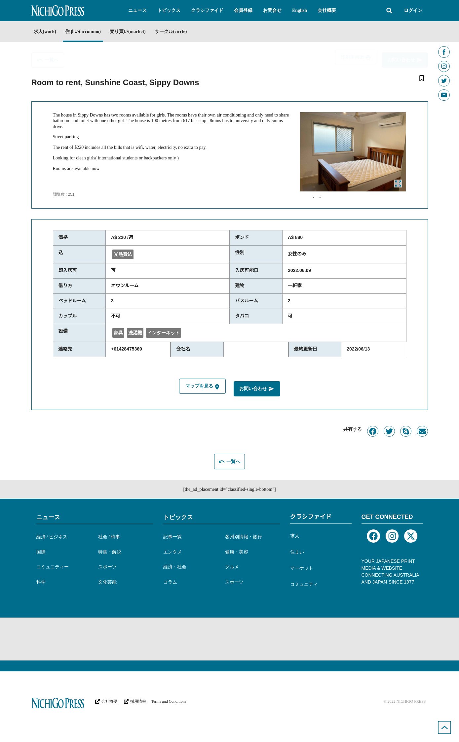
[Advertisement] (229, 640)
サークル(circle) (189, 31)
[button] (137, 10)
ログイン (413, 10)
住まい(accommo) (89, 31)
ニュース (48, 518)
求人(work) (45, 31)
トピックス (178, 518)
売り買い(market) (140, 31)
